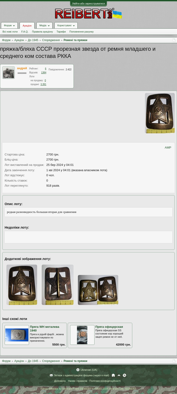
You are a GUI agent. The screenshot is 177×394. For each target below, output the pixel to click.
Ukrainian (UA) (88, 369)
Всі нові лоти (10, 31)
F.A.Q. (24, 31)
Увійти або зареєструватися (88, 3)
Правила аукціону (42, 31)
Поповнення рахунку (81, 31)
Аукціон (27, 25)
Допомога (59, 380)
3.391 (43, 84)
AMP (168, 147)
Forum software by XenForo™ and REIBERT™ (88, 388)
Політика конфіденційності (105, 380)
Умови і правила (77, 380)
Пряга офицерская (109, 326)
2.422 (68, 69)
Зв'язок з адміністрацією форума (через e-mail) (81, 375)
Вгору (119, 375)
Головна (113, 375)
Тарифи (61, 31)
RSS (124, 375)
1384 (43, 72)
